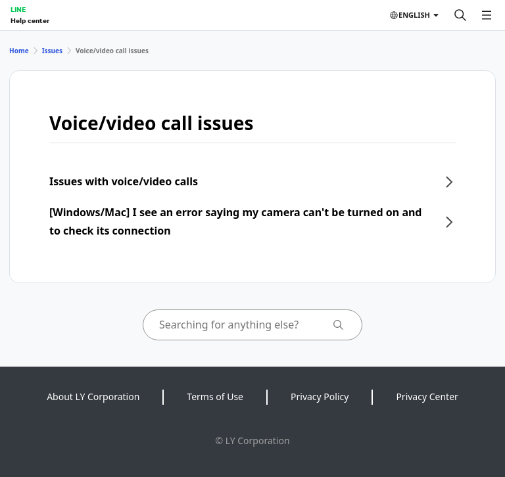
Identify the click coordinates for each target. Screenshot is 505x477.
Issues (52, 50)
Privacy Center (427, 396)
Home (19, 50)
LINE (18, 9)
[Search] (460, 15)
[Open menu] (486, 15)
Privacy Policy (320, 396)
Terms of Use (215, 396)
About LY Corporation (93, 396)
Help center (30, 20)
